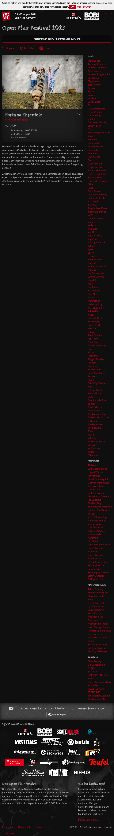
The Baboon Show (97, 414)
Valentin (92, 438)
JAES (90, 215)
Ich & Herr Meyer (96, 609)
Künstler (8, 48)
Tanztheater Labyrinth (99, 695)
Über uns (9, 833)
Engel (90, 129)
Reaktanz (92, 366)
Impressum (8, 827)
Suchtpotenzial (95, 579)
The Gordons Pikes (97, 699)
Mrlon (91, 314)
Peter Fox (92, 342)
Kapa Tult (92, 239)
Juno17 (91, 232)
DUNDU (92, 668)
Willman (92, 445)
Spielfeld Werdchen (97, 648)
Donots (91, 118)
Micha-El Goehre (96, 530)
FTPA (90, 184)
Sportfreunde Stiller (97, 400)
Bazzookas (93, 77)
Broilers (91, 95)
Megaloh (92, 280)
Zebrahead (93, 455)
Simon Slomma (95, 393)
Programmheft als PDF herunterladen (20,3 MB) (57, 38)
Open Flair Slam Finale (99, 544)
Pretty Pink (93, 355)
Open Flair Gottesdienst (99, 682)
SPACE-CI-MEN (96, 688)
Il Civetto (92, 204)
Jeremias (92, 222)
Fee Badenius (94, 499)
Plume (91, 352)
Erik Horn (92, 139)
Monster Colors (95, 634)
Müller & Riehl (95, 318)
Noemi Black (94, 325)
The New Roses (95, 424)
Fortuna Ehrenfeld (97, 170)
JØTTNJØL (93, 671)
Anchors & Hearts (96, 64)
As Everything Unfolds (99, 74)
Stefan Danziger (96, 575)
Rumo (91, 379)
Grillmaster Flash (96, 198)
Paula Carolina (95, 335)
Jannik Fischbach (96, 218)
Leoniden (92, 256)
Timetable (27, 48)
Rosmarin (92, 376)
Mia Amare (93, 287)
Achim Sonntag (95, 589)
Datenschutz (24, 827)
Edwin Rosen (94, 125)
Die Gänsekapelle (96, 664)
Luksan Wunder (95, 527)
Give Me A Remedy (97, 194)
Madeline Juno (95, 259)
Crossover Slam (96, 486)
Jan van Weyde (95, 524)
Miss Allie (92, 294)
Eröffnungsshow (96, 493)
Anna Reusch (94, 71)
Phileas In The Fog (97, 345)
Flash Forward (95, 163)
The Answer (94, 410)
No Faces (92, 328)
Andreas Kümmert (97, 67)
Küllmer (91, 246)
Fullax (91, 187)
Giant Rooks (94, 191)
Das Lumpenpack (96, 108)
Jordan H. (92, 225)
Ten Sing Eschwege (97, 651)
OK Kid (91, 331)
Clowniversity (94, 661)
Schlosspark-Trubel (97, 644)
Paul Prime (93, 338)
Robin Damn (94, 369)
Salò (90, 386)
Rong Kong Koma (96, 373)
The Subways (94, 427)
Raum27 (92, 362)
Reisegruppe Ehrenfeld (99, 572)
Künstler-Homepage (16, 119)
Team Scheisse (95, 407)
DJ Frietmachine (95, 606)
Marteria (92, 269)
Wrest (91, 451)
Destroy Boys (94, 115)
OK (72, 6)
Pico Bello (93, 685)
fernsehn (92, 153)
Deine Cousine (95, 112)
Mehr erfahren (84, 6)
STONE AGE (94, 692)
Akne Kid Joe (94, 60)
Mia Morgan (94, 290)
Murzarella (93, 537)
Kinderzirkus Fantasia (98, 623)
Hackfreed (93, 201)
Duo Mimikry (94, 489)
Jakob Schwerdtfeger (98, 517)
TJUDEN (92, 434)
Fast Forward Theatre (98, 496)
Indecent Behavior (97, 211)
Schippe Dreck (95, 390)
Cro (89, 105)
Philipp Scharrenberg (98, 562)
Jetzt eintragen (57, 714)
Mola (90, 297)
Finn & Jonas (94, 156)
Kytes (90, 249)
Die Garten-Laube (97, 603)
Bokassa (92, 88)
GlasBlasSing (94, 503)
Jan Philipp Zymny (97, 520)
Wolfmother (94, 448)
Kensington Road (96, 242)
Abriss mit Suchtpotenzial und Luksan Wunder (97, 469)
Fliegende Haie (95, 167)
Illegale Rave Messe (97, 208)
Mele (90, 283)
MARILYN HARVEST (98, 266)
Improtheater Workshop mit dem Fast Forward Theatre (100, 510)
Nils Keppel (93, 321)
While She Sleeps (96, 441)
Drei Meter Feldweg (97, 122)
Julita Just (92, 228)
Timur (91, 431)
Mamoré (92, 263)
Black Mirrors (94, 84)
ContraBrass (94, 101)
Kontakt (39, 827)
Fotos (44, 48)
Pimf (90, 349)
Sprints (91, 403)
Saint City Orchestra (98, 383)
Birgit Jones (93, 81)
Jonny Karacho (95, 613)
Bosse (91, 91)
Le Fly (91, 252)
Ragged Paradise (96, 359)
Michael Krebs (95, 534)
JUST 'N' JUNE (95, 235)
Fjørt (90, 160)
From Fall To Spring (97, 181)
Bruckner (92, 98)
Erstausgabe (94, 143)
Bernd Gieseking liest (98, 592)
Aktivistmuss (94, 475)
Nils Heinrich (94, 541)
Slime (90, 396)
